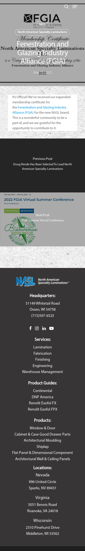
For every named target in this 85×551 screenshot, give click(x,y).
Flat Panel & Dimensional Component (42, 453)
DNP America (42, 397)
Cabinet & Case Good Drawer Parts (42, 435)
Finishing (42, 360)
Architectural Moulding (42, 441)
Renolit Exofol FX (42, 403)
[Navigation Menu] (74, 6)
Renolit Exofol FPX (42, 410)
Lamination (42, 347)
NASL (42, 24)
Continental (42, 391)
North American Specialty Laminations (42, 32)
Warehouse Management (42, 372)
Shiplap (43, 447)
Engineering (42, 366)
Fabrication (43, 354)
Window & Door (42, 428)
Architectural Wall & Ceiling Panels (42, 459)
